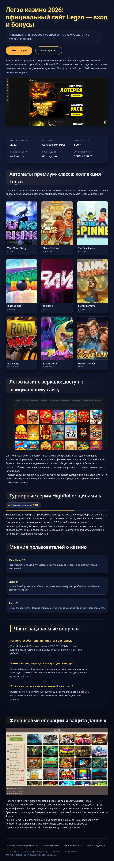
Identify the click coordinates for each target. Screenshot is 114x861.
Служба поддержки (95, 845)
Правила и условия (50, 845)
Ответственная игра (72, 845)
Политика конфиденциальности (21, 845)
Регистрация (48, 50)
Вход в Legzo (19, 50)
